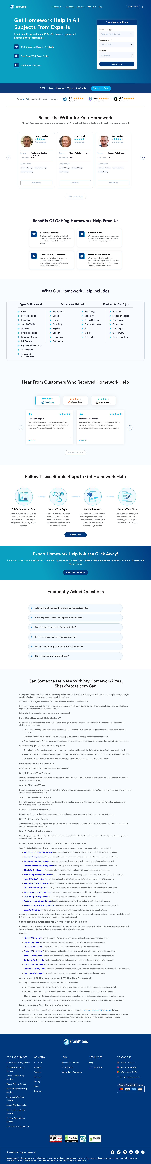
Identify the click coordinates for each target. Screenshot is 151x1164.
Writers (37, 1067)
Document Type (105, 30)
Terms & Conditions (70, 1063)
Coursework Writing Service (36, 861)
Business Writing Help (33, 964)
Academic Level (105, 40)
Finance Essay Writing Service (15, 1120)
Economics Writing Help (34, 969)
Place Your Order (101, 88)
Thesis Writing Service (16, 1084)
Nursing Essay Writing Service (15, 1111)
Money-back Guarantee (72, 1072)
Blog (100, 7)
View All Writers (76, 197)
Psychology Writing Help (34, 973)
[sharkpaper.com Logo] (75, 1044)
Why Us (90, 7)
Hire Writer (36, 182)
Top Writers (68, 7)
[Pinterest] (125, 1152)
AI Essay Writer (95, 1067)
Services (55, 7)
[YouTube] (131, 1152)
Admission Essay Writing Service (38, 852)
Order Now (133, 7)
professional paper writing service (98, 1010)
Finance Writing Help (33, 947)
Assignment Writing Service (15, 1098)
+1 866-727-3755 (126, 1063)
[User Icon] (143, 7)
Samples (80, 7)
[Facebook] (112, 1152)
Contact (38, 1091)
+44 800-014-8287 (127, 1067)
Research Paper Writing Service (16, 1090)
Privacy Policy (67, 1067)
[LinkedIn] (137, 1152)
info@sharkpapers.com (128, 1077)
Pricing (37, 1082)
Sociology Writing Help (34, 960)
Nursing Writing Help (33, 956)
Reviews (37, 1077)
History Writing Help (33, 938)
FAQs (36, 1086)
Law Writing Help (31, 942)
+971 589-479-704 (127, 1072)
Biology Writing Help (33, 951)
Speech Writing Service (16, 1105)
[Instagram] (119, 1152)
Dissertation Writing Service (15, 1077)
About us (38, 1063)
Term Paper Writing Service (18, 1063)
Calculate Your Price (75, 572)
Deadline (102, 50)
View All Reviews (75, 453)
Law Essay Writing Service (17, 1126)
